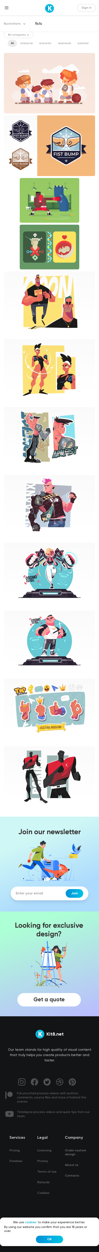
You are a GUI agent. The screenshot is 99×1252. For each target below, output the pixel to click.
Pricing (14, 1150)
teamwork (64, 43)
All (12, 43)
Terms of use (47, 1171)
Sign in (87, 7)
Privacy (42, 1161)
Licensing (44, 1150)
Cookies (43, 1193)
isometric (45, 43)
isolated (83, 43)
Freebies (15, 1161)
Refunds (43, 1182)
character (26, 43)
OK (49, 1239)
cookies (30, 1222)
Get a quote (49, 1000)
